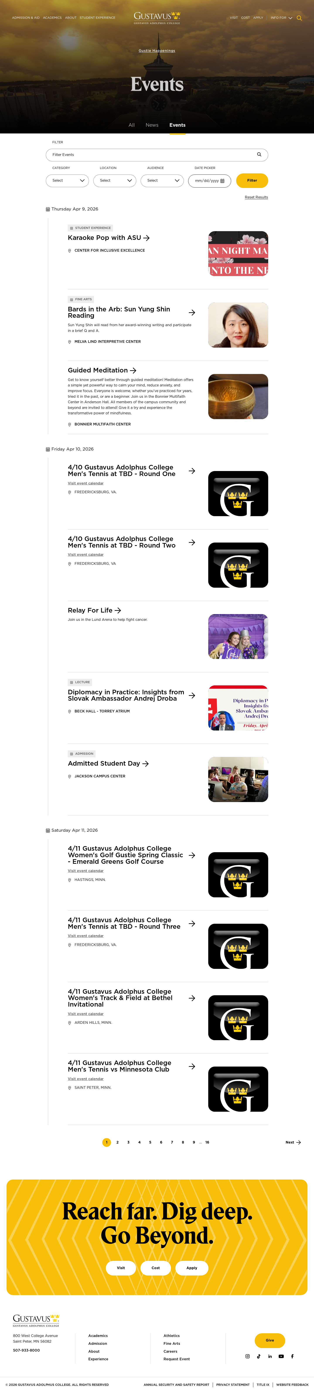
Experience (98, 1359)
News (152, 125)
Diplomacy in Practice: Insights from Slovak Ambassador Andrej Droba (126, 695)
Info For (278, 17)
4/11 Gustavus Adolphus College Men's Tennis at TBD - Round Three (124, 923)
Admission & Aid (26, 17)
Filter (57, 142)
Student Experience (97, 17)
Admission (97, 1343)
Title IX (263, 1384)
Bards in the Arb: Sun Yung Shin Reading (119, 312)
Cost (245, 17)
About (71, 17)
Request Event (177, 1359)
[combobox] (67, 182)
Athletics (172, 1336)
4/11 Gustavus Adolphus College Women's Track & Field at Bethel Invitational (120, 998)
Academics (52, 17)
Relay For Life (90, 611)
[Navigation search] (299, 18)
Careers (170, 1351)
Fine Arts (172, 1343)
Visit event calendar (86, 483)
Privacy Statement (233, 1384)
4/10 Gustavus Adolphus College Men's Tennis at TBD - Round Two (122, 542)
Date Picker (205, 168)
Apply (258, 17)
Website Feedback (292, 1384)
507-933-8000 (26, 1350)
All (131, 125)
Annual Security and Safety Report (176, 1384)
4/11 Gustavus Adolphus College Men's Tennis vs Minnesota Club (119, 1066)
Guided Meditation (98, 370)
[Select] (67, 180)
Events (177, 125)
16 (208, 1142)
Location (108, 168)
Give (270, 1340)
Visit (234, 17)
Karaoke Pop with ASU (104, 238)
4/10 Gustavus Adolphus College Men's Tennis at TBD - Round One (122, 470)
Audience (155, 168)
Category (61, 168)
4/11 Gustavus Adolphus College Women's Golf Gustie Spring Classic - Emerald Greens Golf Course (125, 855)
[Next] (293, 1142)
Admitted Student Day (104, 764)
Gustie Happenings (157, 42)
